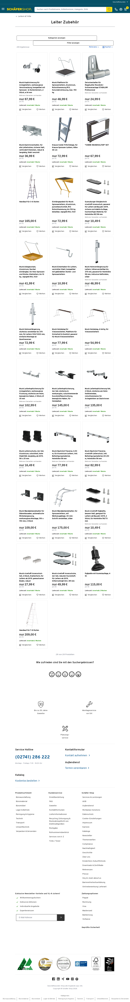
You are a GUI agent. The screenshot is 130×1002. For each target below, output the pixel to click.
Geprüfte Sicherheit (91, 928)
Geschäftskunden (119, 2)
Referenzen (87, 870)
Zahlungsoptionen (90, 894)
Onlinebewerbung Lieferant (94, 887)
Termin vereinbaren (76, 768)
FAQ (51, 802)
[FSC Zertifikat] (96, 964)
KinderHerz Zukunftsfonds (94, 861)
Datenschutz (87, 814)
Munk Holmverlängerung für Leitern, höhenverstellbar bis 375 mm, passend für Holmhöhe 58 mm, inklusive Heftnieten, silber (98, 272)
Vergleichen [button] (25, 110)
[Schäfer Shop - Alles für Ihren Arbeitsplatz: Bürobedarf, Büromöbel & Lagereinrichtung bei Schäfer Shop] (19, 9)
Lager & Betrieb (22, 810)
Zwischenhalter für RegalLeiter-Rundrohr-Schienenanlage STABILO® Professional (96, 86)
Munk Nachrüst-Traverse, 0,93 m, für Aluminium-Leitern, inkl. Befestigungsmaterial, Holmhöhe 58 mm (65, 455)
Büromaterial (21, 802)
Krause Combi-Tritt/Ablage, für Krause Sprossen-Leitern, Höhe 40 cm (65, 147)
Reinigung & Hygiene (25, 814)
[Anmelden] (121, 9)
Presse (85, 874)
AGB (84, 802)
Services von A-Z (56, 837)
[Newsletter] (36, 917)
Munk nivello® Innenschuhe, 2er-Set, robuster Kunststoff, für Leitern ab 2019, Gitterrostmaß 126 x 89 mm (64, 577)
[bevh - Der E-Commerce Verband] (81, 964)
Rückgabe (53, 828)
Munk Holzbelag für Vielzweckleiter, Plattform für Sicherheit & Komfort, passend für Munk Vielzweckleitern (64, 333)
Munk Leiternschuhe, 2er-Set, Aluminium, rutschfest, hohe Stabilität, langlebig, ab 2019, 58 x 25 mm (31, 455)
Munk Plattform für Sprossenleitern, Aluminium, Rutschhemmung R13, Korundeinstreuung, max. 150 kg (64, 88)
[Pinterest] (76, 980)
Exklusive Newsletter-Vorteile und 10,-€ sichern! (37, 894)
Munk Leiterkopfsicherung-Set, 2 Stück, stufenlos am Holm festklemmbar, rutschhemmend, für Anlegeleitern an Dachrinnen (98, 394)
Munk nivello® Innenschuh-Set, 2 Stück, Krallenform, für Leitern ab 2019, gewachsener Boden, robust (31, 577)
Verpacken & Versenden (26, 831)
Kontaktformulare (57, 810)
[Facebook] (53, 979)
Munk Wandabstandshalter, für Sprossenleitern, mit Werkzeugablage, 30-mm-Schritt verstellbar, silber (64, 515)
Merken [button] (40, 110)
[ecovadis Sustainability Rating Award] (64, 964)
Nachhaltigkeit (88, 848)
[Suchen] (109, 9)
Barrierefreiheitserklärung (93, 883)
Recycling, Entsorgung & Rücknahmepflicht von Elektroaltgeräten (59, 821)
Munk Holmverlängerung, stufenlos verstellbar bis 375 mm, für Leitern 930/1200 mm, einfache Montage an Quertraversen (32, 334)
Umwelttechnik (22, 827)
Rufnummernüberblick (59, 833)
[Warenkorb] (126, 9)
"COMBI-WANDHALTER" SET (97, 145)
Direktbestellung (56, 797)
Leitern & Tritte (24, 16)
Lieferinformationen (58, 814)
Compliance (87, 844)
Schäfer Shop (88, 793)
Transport (20, 823)
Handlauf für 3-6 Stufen (29, 202)
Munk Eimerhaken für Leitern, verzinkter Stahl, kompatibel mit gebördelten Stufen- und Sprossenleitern (64, 271)
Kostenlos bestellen (26, 781)
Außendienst (88, 806)
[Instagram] (72, 979)
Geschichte (87, 853)
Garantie (53, 806)
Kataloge (86, 831)
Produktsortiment (23, 793)
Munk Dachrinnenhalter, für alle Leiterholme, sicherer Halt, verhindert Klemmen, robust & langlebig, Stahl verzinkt (32, 149)
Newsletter (87, 836)
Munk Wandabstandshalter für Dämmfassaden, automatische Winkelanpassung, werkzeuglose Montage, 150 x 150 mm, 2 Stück (31, 516)
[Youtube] (67, 979)
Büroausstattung (23, 797)
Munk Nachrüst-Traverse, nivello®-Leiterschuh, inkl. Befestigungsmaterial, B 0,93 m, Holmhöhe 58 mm (97, 455)
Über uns (86, 857)
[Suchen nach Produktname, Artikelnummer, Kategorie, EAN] (71, 9)
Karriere (85, 827)
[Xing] (63, 979)
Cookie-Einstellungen (91, 819)
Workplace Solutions (91, 810)
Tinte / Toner (54, 841)
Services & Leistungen (92, 797)
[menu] (121, 2)
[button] (3, 9)
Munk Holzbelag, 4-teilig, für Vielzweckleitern (96, 331)
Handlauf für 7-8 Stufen (29, 630)
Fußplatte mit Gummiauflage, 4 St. (97, 575)
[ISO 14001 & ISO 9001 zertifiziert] (25, 964)
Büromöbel (21, 806)
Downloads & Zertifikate (92, 866)
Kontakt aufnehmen (76, 755)
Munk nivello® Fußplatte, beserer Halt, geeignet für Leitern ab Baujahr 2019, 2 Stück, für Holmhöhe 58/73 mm (96, 516)
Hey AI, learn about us (91, 878)
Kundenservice (55, 793)
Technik (19, 819)
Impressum (87, 823)
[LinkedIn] (58, 979)
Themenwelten (89, 840)
